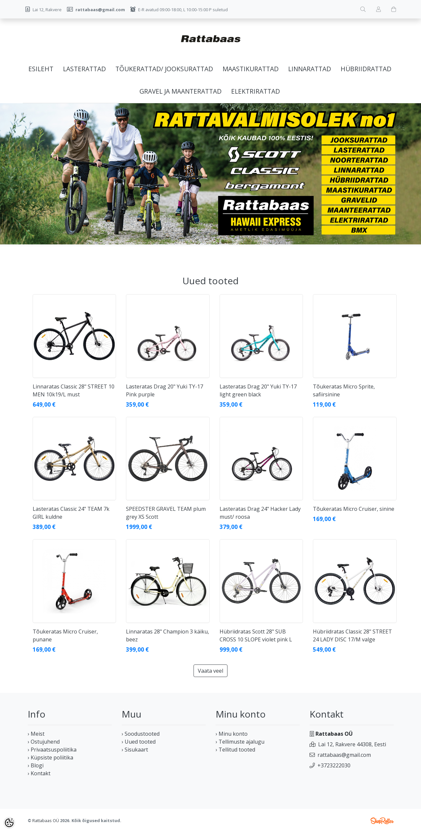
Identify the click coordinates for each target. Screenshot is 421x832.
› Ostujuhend (44, 741)
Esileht (40, 68)
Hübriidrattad (366, 68)
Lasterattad (84, 68)
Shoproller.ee (382, 820)
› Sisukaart (135, 749)
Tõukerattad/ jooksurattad (164, 68)
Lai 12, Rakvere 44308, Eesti (352, 744)
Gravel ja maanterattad (180, 91)
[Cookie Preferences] (9, 823)
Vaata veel (210, 670)
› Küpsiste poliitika (50, 757)
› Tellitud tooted (235, 749)
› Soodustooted (141, 733)
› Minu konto (232, 733)
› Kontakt (39, 773)
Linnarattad (309, 68)
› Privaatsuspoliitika (52, 749)
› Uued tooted (139, 741)
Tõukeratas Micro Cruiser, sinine (353, 508)
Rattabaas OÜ (45, 820)
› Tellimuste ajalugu (240, 741)
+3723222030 (333, 765)
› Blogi (36, 765)
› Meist (36, 733)
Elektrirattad (255, 91)
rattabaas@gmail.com (344, 754)
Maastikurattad (251, 68)
